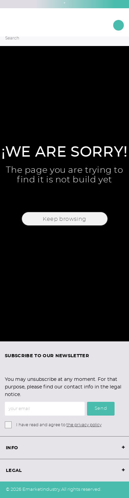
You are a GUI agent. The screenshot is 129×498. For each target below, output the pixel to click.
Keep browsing (64, 219)
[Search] (55, 38)
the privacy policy (83, 425)
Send (101, 408)
